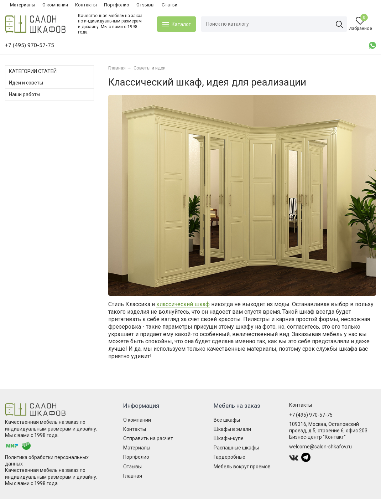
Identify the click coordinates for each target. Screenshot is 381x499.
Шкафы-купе (229, 438)
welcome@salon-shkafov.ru (320, 446)
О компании (55, 4)
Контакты (86, 4)
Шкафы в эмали (232, 429)
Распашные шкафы (236, 448)
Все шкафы (227, 420)
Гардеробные (229, 457)
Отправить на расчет (148, 438)
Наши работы (24, 94)
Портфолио (116, 4)
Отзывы (145, 4)
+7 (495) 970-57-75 (311, 415)
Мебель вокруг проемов (242, 466)
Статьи (169, 4)
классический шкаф (183, 304)
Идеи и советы (26, 83)
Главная (132, 476)
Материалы (22, 4)
